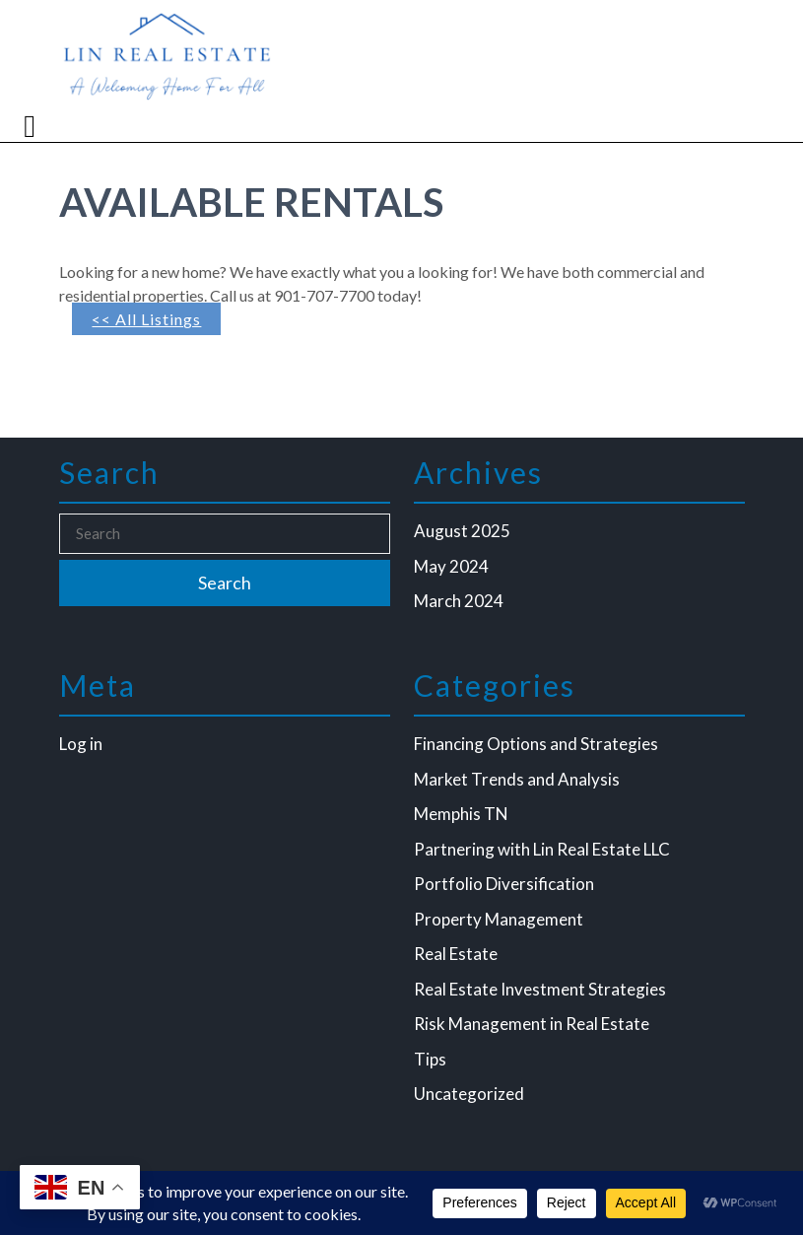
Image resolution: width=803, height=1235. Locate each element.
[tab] (32, 126)
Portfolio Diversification (504, 883)
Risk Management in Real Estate (531, 1023)
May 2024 (451, 566)
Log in (80, 743)
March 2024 (458, 600)
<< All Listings (146, 318)
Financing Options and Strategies (536, 743)
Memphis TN (461, 813)
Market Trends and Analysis (517, 779)
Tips (430, 1059)
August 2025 (462, 530)
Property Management (498, 919)
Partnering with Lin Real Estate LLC (542, 849)
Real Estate (456, 953)
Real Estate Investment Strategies (540, 989)
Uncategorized (469, 1093)
